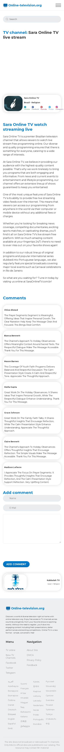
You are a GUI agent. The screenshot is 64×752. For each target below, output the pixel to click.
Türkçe (49, 714)
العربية (10, 681)
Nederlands (38, 705)
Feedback (32, 665)
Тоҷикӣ (49, 705)
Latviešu (37, 700)
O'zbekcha (51, 719)
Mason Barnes (11, 361)
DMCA (30, 655)
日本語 (23, 721)
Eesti (10, 728)
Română (37, 724)
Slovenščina (51, 691)
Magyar (24, 702)
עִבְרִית (23, 693)
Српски (49, 695)
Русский (50, 681)
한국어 (36, 686)
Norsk (36, 710)
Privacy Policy (34, 660)
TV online (10, 650)
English (11, 719)
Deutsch (12, 709)
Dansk (11, 705)
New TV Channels (10, 656)
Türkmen (50, 709)
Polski (36, 714)
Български (13, 695)
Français (25, 688)
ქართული (25, 726)
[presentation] (26, 552)
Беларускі (13, 691)
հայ (22, 707)
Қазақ (36, 681)
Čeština (11, 700)
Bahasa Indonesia (26, 712)
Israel (50, 584)
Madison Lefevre (12, 467)
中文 (48, 723)
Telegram (10, 672)
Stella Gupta (10, 387)
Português (38, 719)
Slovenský (51, 686)
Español (12, 723)
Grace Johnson (12, 413)
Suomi (24, 683)
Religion (56, 584)
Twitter (9, 667)
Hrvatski (24, 698)
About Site (32, 650)
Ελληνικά (12, 714)
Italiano (24, 716)
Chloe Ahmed (11, 310)
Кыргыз (37, 691)
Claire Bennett (11, 441)
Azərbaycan (13, 686)
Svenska (50, 700)
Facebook (11, 662)
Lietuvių (37, 696)
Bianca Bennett (12, 336)
